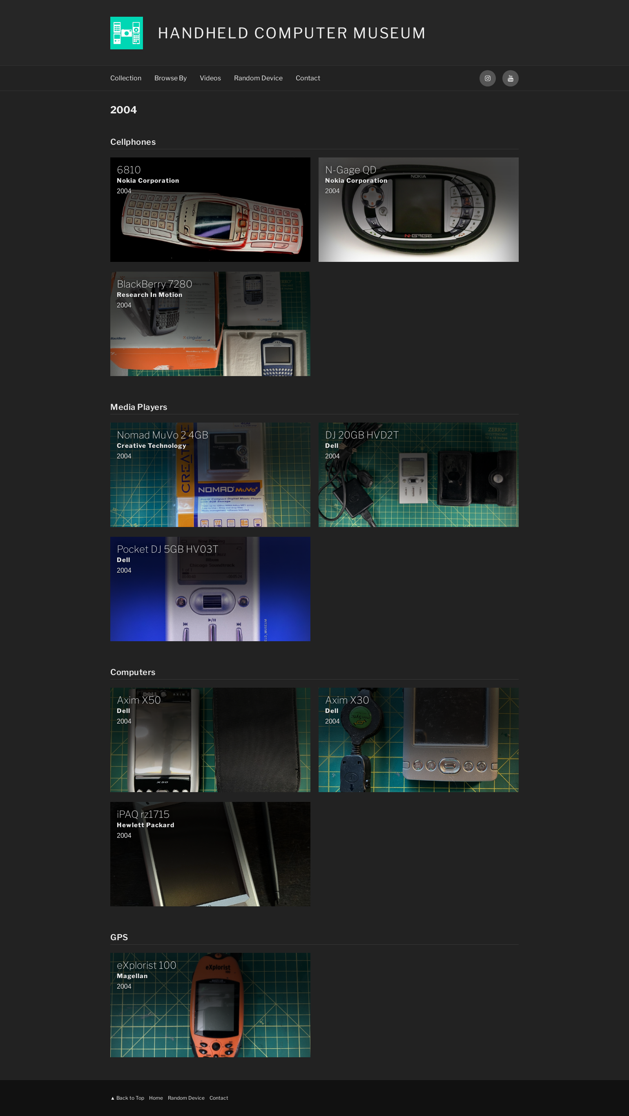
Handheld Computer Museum (292, 33)
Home (156, 1098)
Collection (125, 78)
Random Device (258, 78)
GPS (119, 937)
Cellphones (133, 142)
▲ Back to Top (127, 1098)
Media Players (138, 407)
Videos (210, 78)
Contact (308, 78)
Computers (133, 672)
